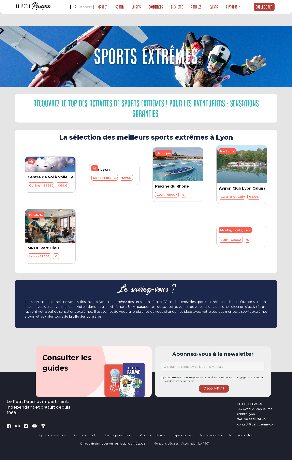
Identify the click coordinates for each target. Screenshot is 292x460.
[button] (234, 7)
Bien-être (177, 6)
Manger (102, 6)
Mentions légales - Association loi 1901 (181, 443)
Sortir (119, 6)
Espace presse (183, 435)
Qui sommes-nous (52, 435)
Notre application (241, 435)
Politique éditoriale (153, 435)
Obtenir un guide (84, 435)
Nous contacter (211, 435)
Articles (196, 6)
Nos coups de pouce (118, 435)
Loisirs (136, 6)
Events (213, 6)
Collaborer (264, 6)
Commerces (156, 6)
